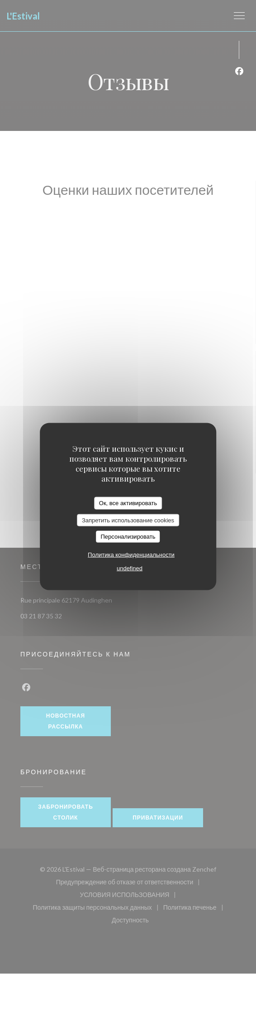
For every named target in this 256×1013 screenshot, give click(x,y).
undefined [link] (129, 567)
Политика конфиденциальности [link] (131, 554)
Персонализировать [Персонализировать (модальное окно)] (127, 536)
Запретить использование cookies (128, 519)
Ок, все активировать (128, 503)
